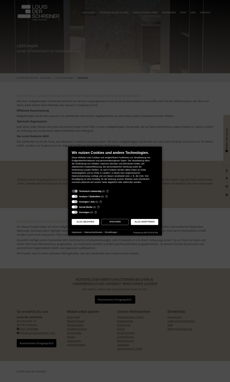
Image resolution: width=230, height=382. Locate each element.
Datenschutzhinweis (93, 232)
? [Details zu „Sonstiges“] (95, 212)
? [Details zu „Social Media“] (98, 207)
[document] (115, 169)
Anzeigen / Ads (87, 201)
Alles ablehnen (85, 222)
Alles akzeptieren (145, 222)
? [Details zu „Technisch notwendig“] (107, 191)
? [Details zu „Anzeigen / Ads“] (100, 201)
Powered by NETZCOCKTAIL (145, 233)
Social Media (85, 207)
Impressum (77, 232)
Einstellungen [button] (111, 232)
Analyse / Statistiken (89, 196)
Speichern (115, 222)
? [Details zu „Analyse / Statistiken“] (106, 196)
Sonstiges (84, 212)
